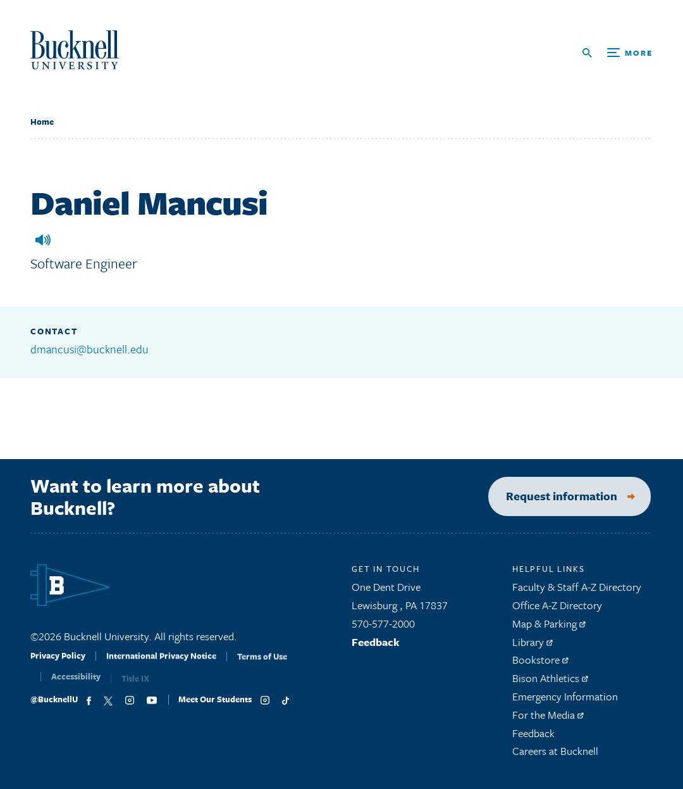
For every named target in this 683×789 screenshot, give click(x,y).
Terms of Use (262, 665)
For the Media (548, 719)
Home (42, 121)
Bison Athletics (550, 682)
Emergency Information (565, 701)
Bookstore (540, 664)
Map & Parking (549, 628)
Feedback (376, 645)
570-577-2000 (383, 628)
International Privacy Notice (161, 665)
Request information (551, 496)
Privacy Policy (57, 663)
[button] (43, 240)
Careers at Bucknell (555, 755)
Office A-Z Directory (557, 609)
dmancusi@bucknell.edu (89, 349)
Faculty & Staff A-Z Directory (576, 591)
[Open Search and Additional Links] (617, 53)
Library (532, 645)
